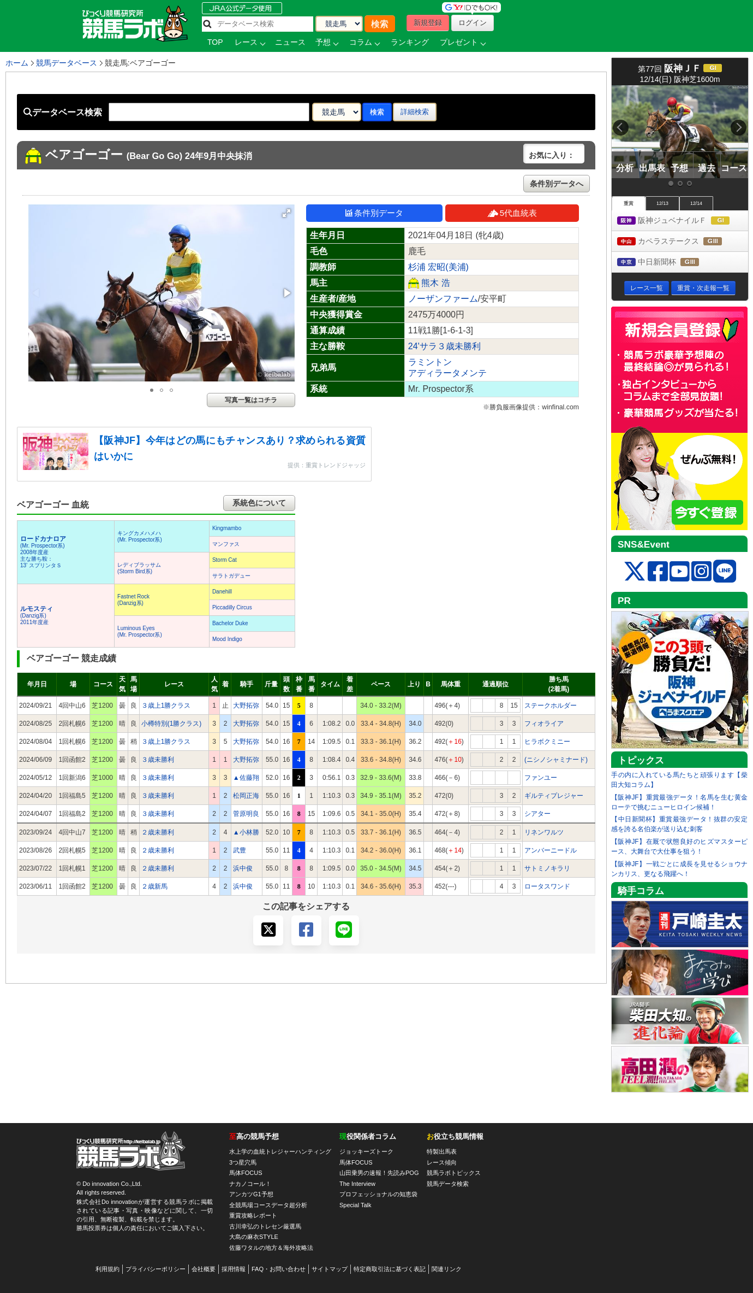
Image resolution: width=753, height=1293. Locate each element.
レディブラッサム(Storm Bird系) (139, 568)
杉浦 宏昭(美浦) (438, 267)
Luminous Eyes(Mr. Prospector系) (139, 631)
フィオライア (544, 723)
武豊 (239, 850)
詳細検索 (415, 112)
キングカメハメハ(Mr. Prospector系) (139, 536)
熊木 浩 (435, 282)
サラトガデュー (231, 576)
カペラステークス (679, 242)
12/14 (696, 203)
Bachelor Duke (230, 623)
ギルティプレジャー (553, 796)
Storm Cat (224, 560)
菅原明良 (246, 814)
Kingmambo (226, 528)
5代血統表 (512, 213)
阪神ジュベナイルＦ (682, 221)
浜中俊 (243, 868)
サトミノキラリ (547, 868)
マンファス (226, 544)
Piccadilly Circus (232, 607)
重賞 (629, 203)
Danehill (222, 592)
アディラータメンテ (447, 373)
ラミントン (430, 362)
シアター (537, 814)
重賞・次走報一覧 (703, 288)
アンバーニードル (550, 850)
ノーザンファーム (443, 298)
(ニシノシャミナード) (556, 759)
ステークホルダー (550, 705)
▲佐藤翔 (246, 777)
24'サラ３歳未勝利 (444, 346)
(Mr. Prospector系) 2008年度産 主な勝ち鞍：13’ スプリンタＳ (43, 552)
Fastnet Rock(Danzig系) (133, 599)
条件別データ (374, 213)
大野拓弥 (246, 705)
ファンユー (540, 777)
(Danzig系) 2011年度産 (36, 615)
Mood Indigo (227, 639)
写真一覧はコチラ (251, 400)
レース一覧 (646, 288)
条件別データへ (556, 183)
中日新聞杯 (668, 262)
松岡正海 (246, 796)
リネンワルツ (544, 832)
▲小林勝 (246, 832)
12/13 (662, 203)
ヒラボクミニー (547, 741)
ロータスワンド (547, 886)
